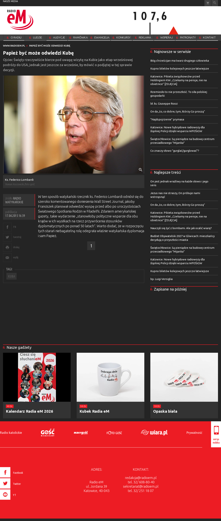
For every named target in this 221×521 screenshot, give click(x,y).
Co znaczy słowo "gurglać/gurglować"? (174, 150)
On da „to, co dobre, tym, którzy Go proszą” (177, 111)
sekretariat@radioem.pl (140, 486)
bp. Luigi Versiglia (161, 279)
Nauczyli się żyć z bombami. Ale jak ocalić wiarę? (181, 228)
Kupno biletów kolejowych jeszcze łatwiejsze (179, 68)
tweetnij (17, 237)
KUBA (11, 276)
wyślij (15, 257)
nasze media (10, 1)
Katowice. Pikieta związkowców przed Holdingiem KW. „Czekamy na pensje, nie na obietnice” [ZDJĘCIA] (178, 80)
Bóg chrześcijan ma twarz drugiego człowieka (179, 60)
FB (14, 226)
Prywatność (194, 432)
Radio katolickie (11, 432)
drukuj (16, 247)
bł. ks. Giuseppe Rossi (164, 103)
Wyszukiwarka (214, 3)
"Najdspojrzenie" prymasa (167, 119)
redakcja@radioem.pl (141, 478)
